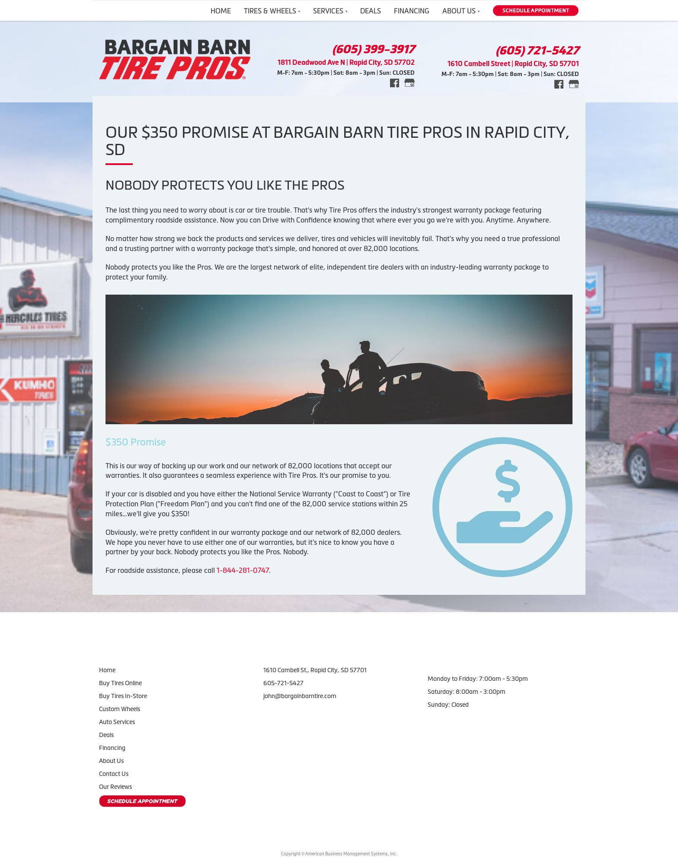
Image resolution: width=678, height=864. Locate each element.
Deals (370, 11)
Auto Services (117, 721)
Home (221, 11)
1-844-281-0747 (243, 570)
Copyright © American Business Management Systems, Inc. (339, 853)
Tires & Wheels (272, 11)
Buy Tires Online (120, 683)
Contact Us (113, 773)
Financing (411, 11)
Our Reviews (115, 786)
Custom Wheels (119, 708)
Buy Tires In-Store (123, 695)
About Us (461, 11)
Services (330, 11)
